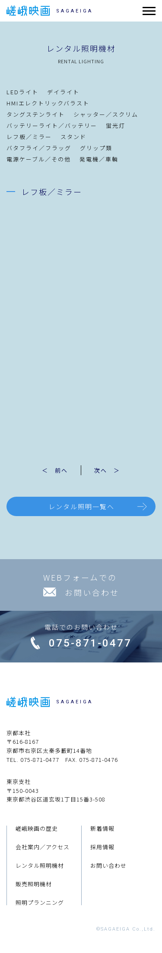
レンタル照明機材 (40, 865)
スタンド (73, 137)
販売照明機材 (34, 884)
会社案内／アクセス (43, 847)
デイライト (63, 92)
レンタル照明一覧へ (81, 506)
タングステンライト (35, 114)
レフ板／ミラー (29, 137)
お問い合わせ (108, 865)
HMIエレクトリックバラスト (47, 103)
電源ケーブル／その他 (38, 159)
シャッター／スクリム (105, 114)
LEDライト (22, 92)
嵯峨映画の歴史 (37, 828)
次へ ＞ (107, 470)
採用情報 (102, 847)
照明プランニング (40, 902)
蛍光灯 (115, 125)
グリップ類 (96, 148)
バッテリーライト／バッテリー (51, 125)
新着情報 (102, 828)
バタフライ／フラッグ (38, 148)
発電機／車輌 (98, 159)
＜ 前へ (55, 470)
